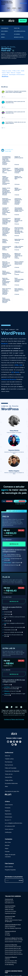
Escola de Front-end (5, 51)
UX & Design (17, 28)
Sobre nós (7, 750)
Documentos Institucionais (11, 777)
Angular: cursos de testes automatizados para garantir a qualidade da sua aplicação (7, 186)
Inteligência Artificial (20, 25)
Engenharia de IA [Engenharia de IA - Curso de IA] (9, 895)
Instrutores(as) (8, 811)
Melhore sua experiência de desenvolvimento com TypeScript (7, 250)
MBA (21, 970)
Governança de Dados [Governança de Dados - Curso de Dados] (10, 905)
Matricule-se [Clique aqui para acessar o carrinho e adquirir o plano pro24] (14, 538)
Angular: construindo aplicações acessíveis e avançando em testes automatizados (7, 174)
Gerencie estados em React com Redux (7, 242)
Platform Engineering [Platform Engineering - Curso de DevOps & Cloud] (10, 920)
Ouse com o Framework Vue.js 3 (19, 267)
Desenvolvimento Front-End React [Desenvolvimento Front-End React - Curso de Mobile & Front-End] (13, 936)
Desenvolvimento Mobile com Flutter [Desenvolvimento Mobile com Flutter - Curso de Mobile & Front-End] (14, 934)
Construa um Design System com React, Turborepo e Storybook (19, 195)
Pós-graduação (15, 970)
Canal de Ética (8, 771)
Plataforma (7, 805)
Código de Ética (9, 774)
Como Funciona (9, 799)
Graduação (7, 970)
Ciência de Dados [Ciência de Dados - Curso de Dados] (9, 902)
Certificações (8, 826)
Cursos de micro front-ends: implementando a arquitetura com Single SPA (7, 215)
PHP (12, 366)
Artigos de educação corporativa (10, 850)
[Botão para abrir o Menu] (2, 15)
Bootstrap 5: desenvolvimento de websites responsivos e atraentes (7, 195)
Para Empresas (8, 756)
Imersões (7, 839)
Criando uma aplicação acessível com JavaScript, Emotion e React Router (7, 206)
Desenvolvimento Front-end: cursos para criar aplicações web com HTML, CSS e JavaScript (19, 225)
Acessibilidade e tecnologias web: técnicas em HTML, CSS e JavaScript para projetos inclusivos (7, 154)
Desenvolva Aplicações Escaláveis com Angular (19, 215)
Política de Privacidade (10, 762)
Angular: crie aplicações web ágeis (19, 174)
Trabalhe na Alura (9, 753)
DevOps (3, 28)
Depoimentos (8, 808)
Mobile (3, 31)
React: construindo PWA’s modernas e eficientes (19, 276)
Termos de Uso (9, 768)
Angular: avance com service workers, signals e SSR (7, 165)
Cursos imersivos (9, 823)
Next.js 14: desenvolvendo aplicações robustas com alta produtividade (7, 259)
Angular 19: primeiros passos (19, 154)
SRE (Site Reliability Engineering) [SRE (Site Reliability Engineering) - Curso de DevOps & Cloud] (13, 922)
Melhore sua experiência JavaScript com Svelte (19, 250)
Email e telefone (9, 861)
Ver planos (23, 14)
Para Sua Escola (9, 759)
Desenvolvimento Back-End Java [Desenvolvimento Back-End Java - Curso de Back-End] (13, 946)
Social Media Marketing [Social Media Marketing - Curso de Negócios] (11, 957)
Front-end (17, 22)
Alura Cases (8, 836)
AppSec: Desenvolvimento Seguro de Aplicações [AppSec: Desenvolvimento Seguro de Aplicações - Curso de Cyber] (13, 915)
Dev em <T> (8, 814)
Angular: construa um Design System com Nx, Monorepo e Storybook (19, 165)
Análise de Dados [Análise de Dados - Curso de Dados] (9, 903)
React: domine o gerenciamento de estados (19, 285)
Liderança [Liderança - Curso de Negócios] (7, 953)
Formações (7, 802)
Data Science (4, 25)
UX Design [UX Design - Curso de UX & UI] (7, 929)
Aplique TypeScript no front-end (19, 186)
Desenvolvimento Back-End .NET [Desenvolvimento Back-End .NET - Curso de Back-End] (13, 942)
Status (6, 780)
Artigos (6, 842)
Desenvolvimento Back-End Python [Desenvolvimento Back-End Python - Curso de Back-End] (13, 944)
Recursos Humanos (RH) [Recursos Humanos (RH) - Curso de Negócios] (11, 955)
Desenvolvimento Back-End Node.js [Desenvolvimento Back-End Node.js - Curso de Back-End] (14, 948)
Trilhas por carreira (13, 890)
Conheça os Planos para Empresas (14, 713)
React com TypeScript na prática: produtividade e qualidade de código (7, 276)
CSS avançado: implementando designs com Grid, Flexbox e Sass (19, 206)
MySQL (17, 366)
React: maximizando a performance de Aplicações (7, 294)
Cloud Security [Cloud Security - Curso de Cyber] (8, 912)
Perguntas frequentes (10, 864)
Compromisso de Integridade (12, 765)
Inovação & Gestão (19, 31)
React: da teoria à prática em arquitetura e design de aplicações (7, 285)
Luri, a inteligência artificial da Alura (13, 817)
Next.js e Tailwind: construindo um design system (19, 259)
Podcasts (7, 845)
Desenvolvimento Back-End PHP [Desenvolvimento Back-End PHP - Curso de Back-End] (13, 940)
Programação (5, 22)
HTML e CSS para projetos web (19, 242)
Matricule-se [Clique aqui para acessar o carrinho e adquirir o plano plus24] (14, 596)
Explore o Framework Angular (7, 235)
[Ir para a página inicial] (11, 15)
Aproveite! (23, 3)
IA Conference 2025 (10, 820)
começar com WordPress (12, 49)
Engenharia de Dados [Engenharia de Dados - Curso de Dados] (10, 907)
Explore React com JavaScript (19, 235)
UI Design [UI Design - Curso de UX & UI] (7, 927)
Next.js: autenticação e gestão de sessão (7, 267)
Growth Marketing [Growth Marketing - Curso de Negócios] (9, 958)
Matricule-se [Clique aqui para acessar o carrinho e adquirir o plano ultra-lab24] (14, 668)
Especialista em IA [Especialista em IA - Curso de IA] (9, 897)
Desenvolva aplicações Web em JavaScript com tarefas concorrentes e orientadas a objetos (7, 225)
